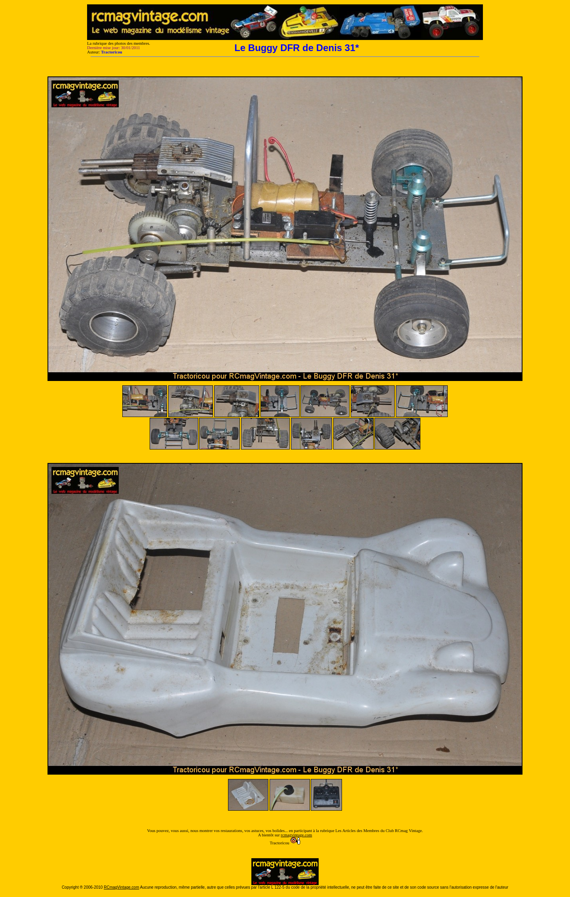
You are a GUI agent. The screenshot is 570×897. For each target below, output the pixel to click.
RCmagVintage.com (121, 887)
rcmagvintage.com (296, 835)
